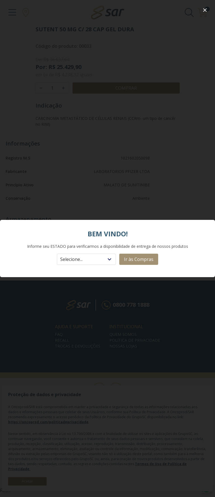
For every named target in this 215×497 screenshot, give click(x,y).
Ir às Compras (138, 259)
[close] (204, 10)
